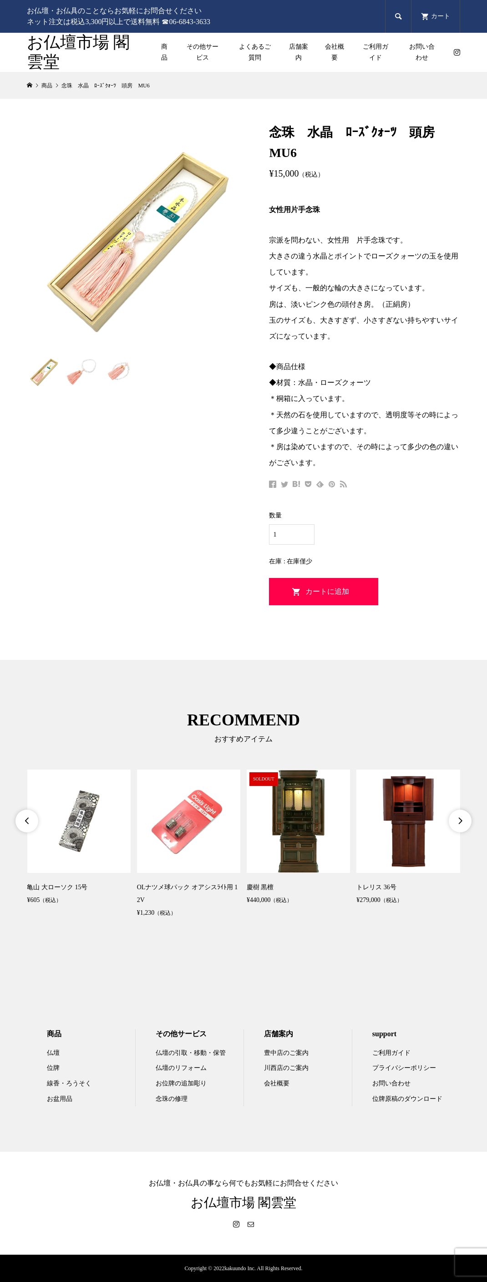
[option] (78, 838)
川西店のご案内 (286, 1067)
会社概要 (334, 52)
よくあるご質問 (255, 52)
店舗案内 (298, 52)
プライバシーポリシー (404, 1067)
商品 (164, 52)
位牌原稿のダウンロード (407, 1098)
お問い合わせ (422, 52)
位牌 (53, 1067)
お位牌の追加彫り (181, 1083)
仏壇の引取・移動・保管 (191, 1052)
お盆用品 (59, 1098)
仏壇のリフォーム (181, 1067)
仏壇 (53, 1052)
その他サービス (202, 52)
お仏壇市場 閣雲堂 (243, 1203)
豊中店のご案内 (286, 1052)
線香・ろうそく (69, 1083)
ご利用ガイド (375, 52)
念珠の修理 (172, 1098)
